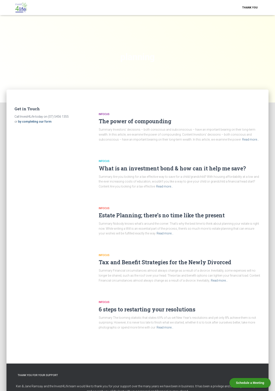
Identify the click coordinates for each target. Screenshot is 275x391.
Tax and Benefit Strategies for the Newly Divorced (165, 262)
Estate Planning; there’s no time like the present (162, 215)
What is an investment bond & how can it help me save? (172, 168)
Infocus (104, 114)
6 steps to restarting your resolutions (147, 309)
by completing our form (35, 121)
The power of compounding (135, 121)
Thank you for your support (38, 375)
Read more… (250, 139)
